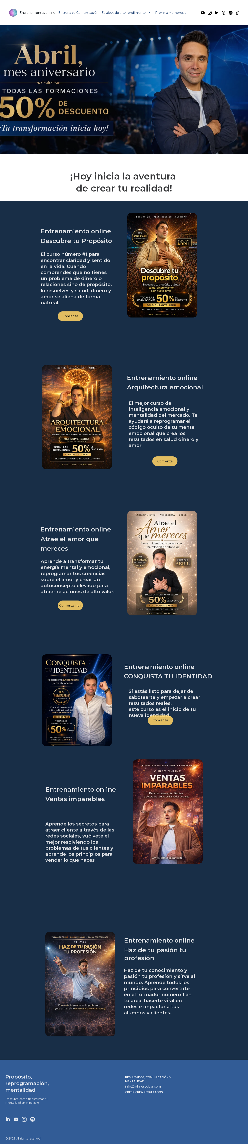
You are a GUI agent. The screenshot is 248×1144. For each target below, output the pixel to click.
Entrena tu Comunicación (78, 13)
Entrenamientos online (37, 13)
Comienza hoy (70, 607)
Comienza (70, 317)
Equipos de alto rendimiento (124, 13)
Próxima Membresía (170, 13)
